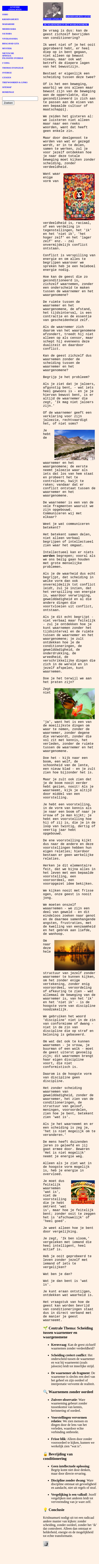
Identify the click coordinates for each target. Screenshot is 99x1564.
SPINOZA (6, 56)
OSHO (5, 14)
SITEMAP (7, 87)
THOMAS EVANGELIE (13, 68)
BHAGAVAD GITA (10, 43)
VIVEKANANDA (10, 39)
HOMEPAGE (8, 92)
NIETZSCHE (8, 53)
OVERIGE (7, 73)
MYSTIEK (7, 48)
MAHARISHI (8, 24)
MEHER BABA (9, 29)
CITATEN (6, 77)
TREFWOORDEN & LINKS (14, 82)
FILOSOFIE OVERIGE (12, 58)
